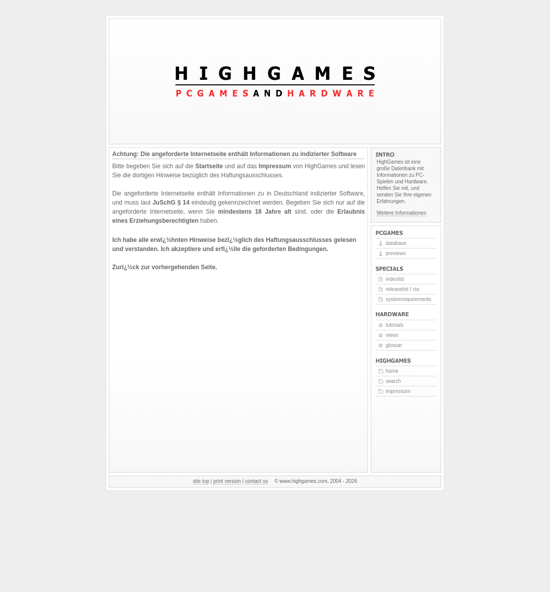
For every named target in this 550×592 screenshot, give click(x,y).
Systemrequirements (408, 299)
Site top (201, 481)
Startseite (209, 166)
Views (392, 335)
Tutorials (394, 325)
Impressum (275, 166)
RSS (415, 289)
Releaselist (397, 289)
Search (393, 381)
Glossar (394, 345)
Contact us (256, 481)
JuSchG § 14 (171, 202)
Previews (395, 253)
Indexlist (395, 279)
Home (392, 371)
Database (396, 243)
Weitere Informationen (401, 213)
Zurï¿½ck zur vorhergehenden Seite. (164, 267)
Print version (227, 481)
